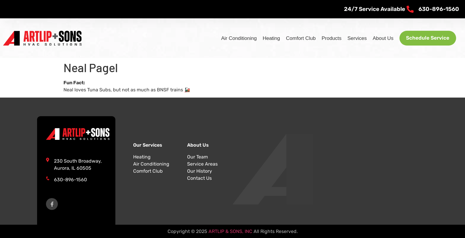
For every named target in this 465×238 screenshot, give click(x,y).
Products (327, 38)
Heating (267, 38)
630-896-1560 (70, 179)
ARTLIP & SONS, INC (230, 231)
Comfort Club (297, 38)
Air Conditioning (235, 38)
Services (353, 38)
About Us (379, 38)
